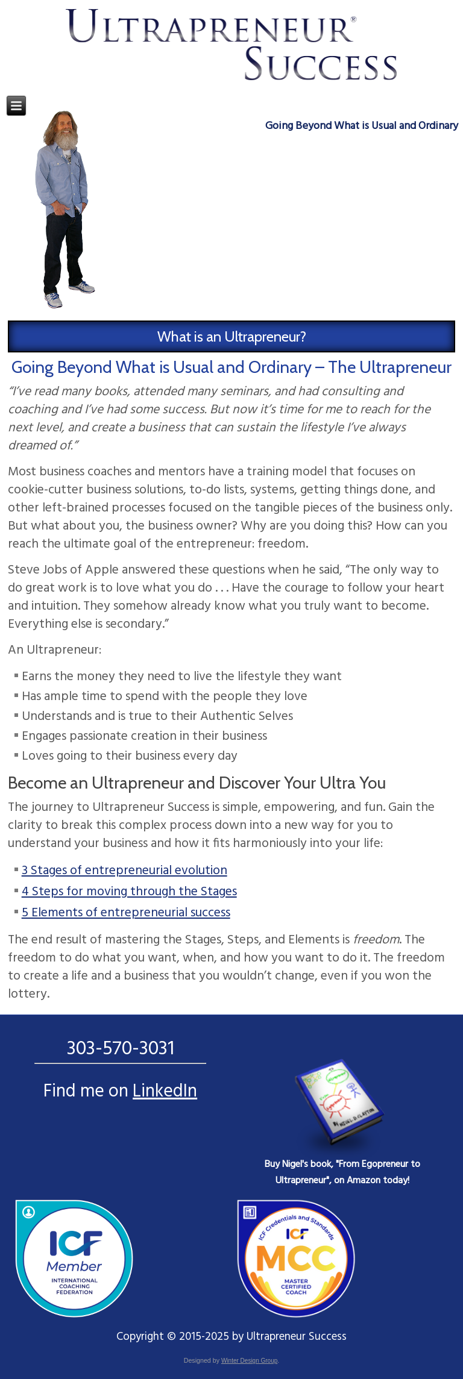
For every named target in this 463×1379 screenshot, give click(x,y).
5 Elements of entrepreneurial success (126, 913)
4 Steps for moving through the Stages (129, 891)
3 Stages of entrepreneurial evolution (124, 870)
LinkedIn (165, 1091)
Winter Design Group (249, 1360)
